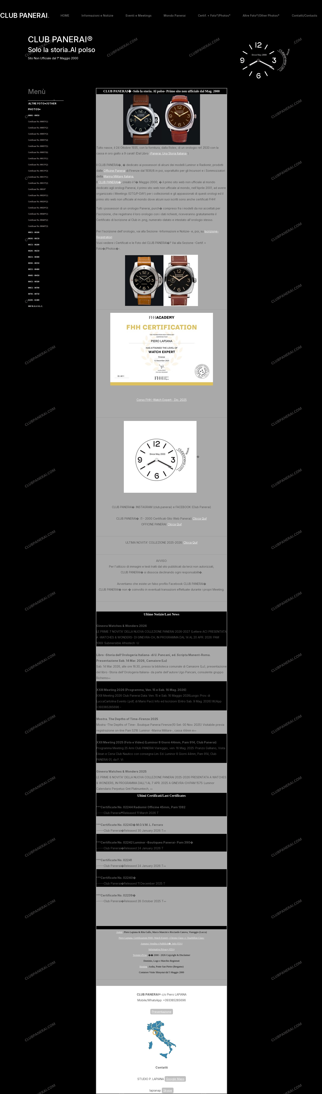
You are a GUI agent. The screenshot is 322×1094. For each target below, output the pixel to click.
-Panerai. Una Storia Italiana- (168, 153)
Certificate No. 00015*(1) (38, 177)
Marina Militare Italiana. (119, 176)
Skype (167, 1090)
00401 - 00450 (33, 275)
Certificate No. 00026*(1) (38, 195)
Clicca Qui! (200, 518)
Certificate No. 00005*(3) (38, 134)
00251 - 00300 (33, 257)
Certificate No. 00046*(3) (38, 226)
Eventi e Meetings (139, 15)
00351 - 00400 (33, 269)
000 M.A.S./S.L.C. (35, 306)
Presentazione (161, 1011)
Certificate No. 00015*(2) (38, 183)
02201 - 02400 (33, 300)
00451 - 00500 (33, 282)
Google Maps (175, 1079)
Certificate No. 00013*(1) (38, 159)
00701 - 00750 (33, 294)
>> (140, 643)
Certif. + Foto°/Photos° (214, 15)
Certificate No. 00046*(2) (38, 220)
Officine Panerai (114, 170)
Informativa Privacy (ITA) (161, 949)
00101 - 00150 (33, 239)
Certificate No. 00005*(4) (38, 140)
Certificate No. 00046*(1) (38, 214)
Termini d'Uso (140, 955)
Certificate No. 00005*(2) (38, 128)
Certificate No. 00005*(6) (38, 152)
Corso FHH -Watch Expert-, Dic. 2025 (162, 399)
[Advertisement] (162, 914)
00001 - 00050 (33, 115)
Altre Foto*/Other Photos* (261, 15)
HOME (65, 15)
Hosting (143, 966)
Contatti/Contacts (304, 15)
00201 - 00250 (33, 251)
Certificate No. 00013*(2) (38, 165)
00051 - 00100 (33, 232)
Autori (119, 932)
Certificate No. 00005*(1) (38, 122)
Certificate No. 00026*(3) (38, 208)
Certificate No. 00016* (37, 189)
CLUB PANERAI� (109, 182)
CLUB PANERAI (25, 15)
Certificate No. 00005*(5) (38, 146)
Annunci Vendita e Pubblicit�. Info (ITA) (161, 943)
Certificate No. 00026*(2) (38, 202)
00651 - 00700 (33, 288)
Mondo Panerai (175, 15)
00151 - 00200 (33, 245)
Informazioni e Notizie (97, 15)
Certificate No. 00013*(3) (38, 171)
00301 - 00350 (33, 263)
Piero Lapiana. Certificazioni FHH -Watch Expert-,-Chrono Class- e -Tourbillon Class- (161, 937)
